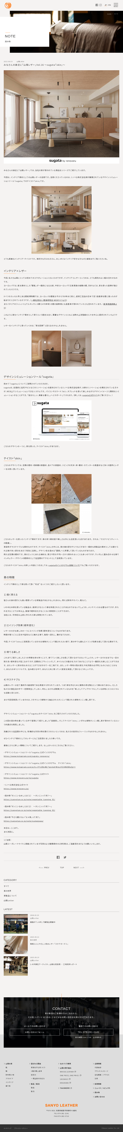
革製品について (10, 895)
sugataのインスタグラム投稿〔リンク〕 (64, 565)
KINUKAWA (64, 1083)
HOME (109, 14)
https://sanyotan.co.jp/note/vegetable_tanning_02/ (29, 810)
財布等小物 (10, 1075)
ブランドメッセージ (101, 1071)
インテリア (9, 1082)
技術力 (33, 1075)
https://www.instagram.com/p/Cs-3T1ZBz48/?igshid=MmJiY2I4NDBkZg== (40, 767)
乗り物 (8, 1086)
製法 (32, 1091)
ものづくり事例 (65, 1063)
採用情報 (98, 1084)
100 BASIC (64, 1079)
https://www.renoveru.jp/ (16, 788)
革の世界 (7, 891)
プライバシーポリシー (21, 1128)
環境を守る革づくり (38, 1067)
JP (106, 5)
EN (109, 5)
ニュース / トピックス (102, 1088)
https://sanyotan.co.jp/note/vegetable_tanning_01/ (29, 799)
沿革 (96, 1078)
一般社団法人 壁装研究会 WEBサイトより (48, 300)
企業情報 (98, 1063)
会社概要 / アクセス (102, 1075)
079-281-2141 (63, 1113)
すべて (6, 886)
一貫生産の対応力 (38, 1078)
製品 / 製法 (35, 1084)
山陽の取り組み (65, 1068)
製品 (32, 1087)
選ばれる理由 (36, 1063)
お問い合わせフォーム (35, 1032)
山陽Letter (9, 900)
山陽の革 (9, 1063)
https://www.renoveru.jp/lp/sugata (21, 778)
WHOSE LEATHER (67, 1072)
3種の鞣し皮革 (36, 1071)
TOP (62, 867)
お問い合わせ (100, 1097)
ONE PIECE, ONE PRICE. (69, 1075)
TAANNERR (65, 1088)
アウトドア (9, 1078)
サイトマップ (7, 1128)
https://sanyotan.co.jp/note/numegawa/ (23, 821)
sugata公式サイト (90, 395)
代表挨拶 (98, 1067)
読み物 (97, 1092)
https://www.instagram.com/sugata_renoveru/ (27, 756)
